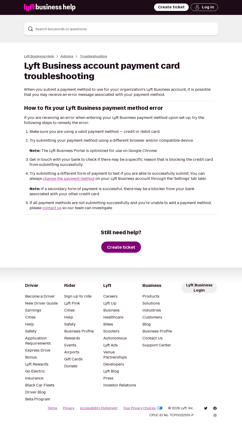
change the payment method (68, 178)
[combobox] (121, 28)
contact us (51, 208)
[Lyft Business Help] (50, 7)
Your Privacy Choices (143, 408)
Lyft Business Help (39, 56)
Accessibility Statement (99, 408)
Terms (52, 408)
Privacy (68, 408)
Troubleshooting (93, 56)
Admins (66, 56)
